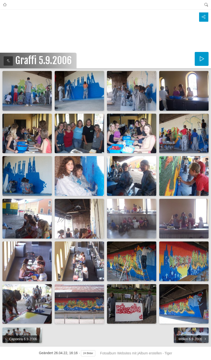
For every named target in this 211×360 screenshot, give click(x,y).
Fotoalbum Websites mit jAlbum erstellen (131, 353)
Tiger (168, 353)
